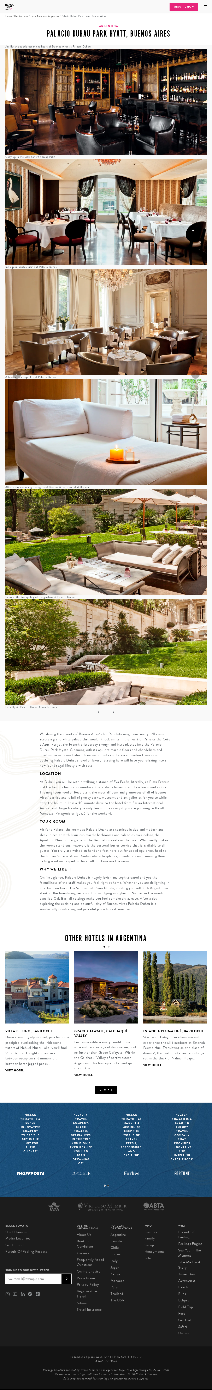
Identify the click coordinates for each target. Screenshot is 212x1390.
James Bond (187, 1274)
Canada (116, 1241)
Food (182, 1313)
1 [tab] (105, 1186)
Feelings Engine (190, 1243)
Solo (148, 1258)
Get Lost (185, 1320)
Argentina (53, 16)
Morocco (117, 1280)
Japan (115, 1267)
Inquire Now (184, 7)
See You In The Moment (189, 1253)
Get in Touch (15, 1245)
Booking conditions (85, 1243)
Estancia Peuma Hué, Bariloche (173, 1031)
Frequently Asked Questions (90, 1262)
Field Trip (185, 1306)
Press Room (86, 1278)
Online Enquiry (88, 1271)
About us (84, 1234)
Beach (183, 1287)
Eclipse (183, 1300)
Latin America (38, 16)
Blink (182, 1293)
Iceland (116, 1254)
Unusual (184, 1333)
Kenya (115, 1274)
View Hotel (14, 1070)
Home (8, 16)
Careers (83, 1253)
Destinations (21, 16)
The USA (117, 1300)
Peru (114, 1287)
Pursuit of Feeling (186, 1234)
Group (149, 1245)
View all (106, 1090)
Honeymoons (155, 1251)
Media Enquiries (17, 1238)
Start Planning (16, 1232)
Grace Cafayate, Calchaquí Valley (100, 1033)
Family (150, 1238)
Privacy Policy (88, 1284)
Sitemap (83, 1303)
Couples (151, 1232)
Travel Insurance (89, 1309)
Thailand (117, 1293)
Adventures (187, 1280)
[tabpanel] (34, 1015)
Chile (115, 1247)
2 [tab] (108, 1186)
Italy (114, 1260)
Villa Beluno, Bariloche (29, 1031)
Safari (182, 1326)
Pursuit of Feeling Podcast (26, 1251)
